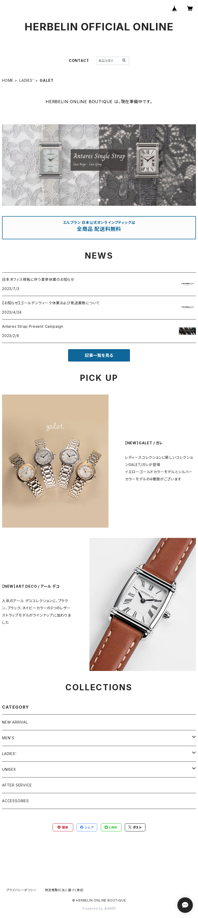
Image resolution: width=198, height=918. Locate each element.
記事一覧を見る (99, 355)
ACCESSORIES (15, 801)
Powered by (99, 909)
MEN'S (8, 738)
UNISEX (9, 769)
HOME (7, 80)
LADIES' (26, 80)
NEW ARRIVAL (15, 722)
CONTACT (79, 60)
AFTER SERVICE (17, 785)
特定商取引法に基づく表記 (64, 890)
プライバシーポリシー (21, 890)
